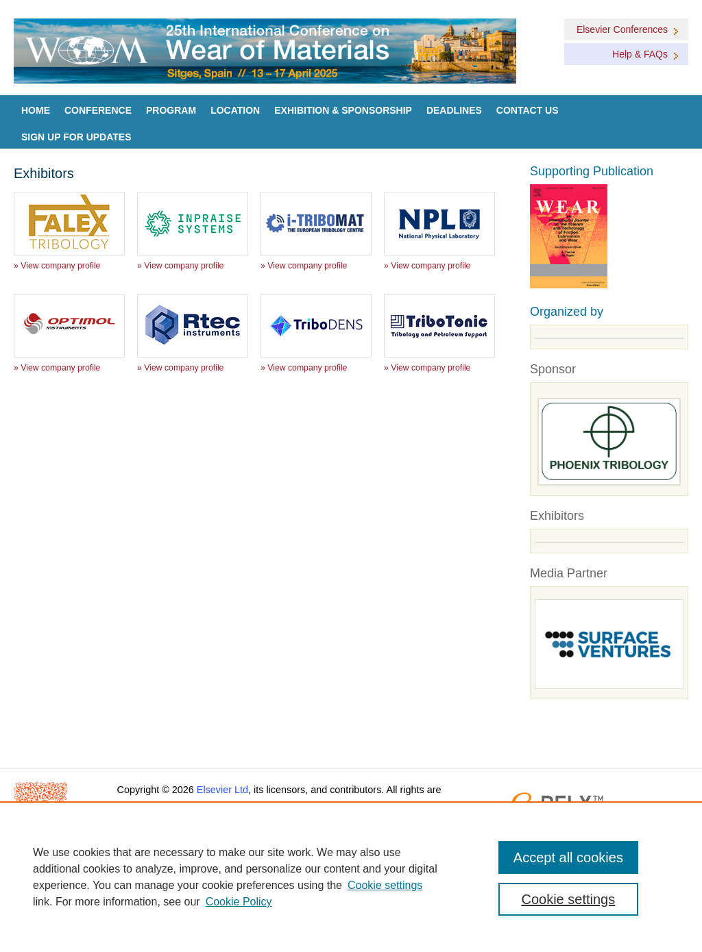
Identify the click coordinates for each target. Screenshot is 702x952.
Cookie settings (385, 885)
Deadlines (454, 110)
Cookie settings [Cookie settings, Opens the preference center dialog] (568, 899)
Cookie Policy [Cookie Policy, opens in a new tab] (239, 901)
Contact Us (527, 110)
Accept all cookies (568, 857)
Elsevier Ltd (222, 789)
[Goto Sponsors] (609, 441)
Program (171, 110)
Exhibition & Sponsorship (343, 110)
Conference (98, 110)
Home (35, 110)
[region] (351, 876)
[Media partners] (609, 644)
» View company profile (57, 266)
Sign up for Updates (76, 136)
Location (235, 110)
